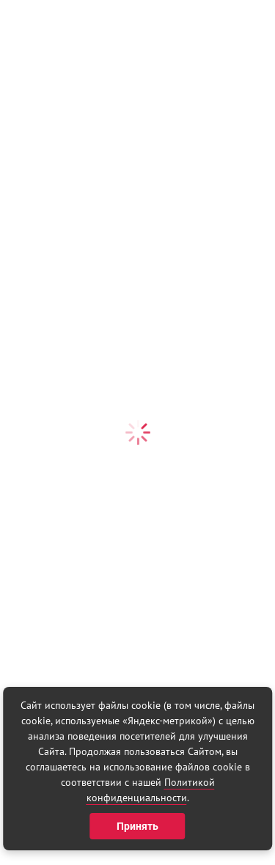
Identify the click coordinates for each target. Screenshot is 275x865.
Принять (137, 826)
